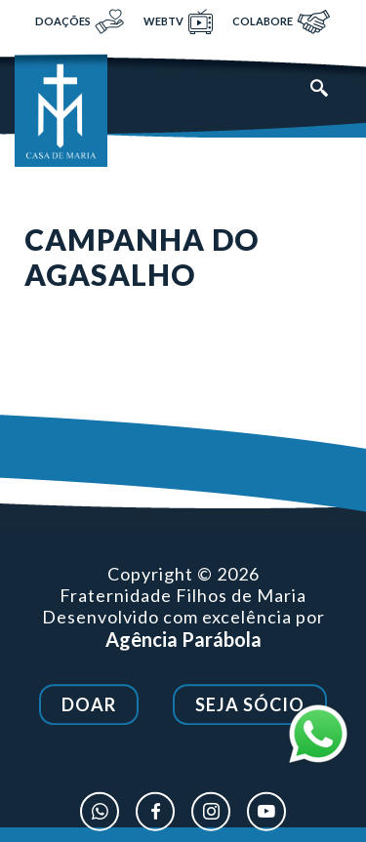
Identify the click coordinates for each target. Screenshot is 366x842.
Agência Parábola (183, 640)
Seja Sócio (250, 705)
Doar (88, 705)
